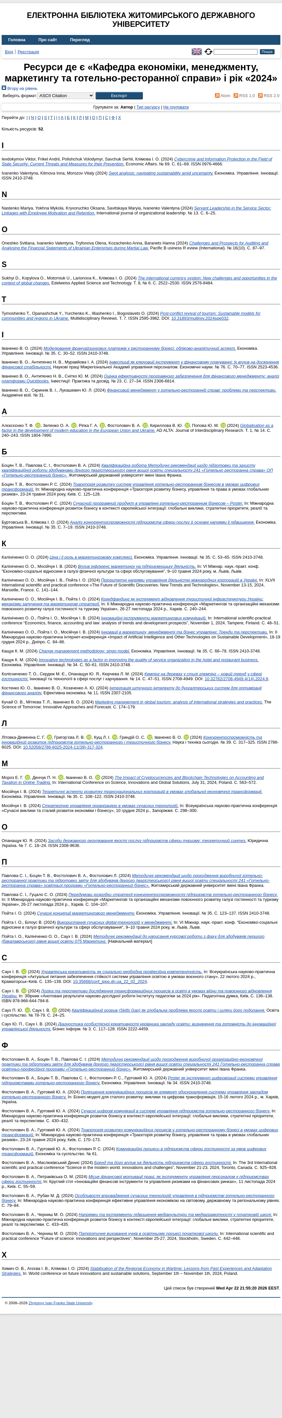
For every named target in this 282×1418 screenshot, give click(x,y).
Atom (221, 95)
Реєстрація (28, 51)
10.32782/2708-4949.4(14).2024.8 (236, 678)
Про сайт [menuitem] (48, 39)
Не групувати (176, 107)
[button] (119, 95)
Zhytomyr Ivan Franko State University (61, 1303)
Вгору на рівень (20, 88)
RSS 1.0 (243, 95)
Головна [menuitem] (16, 39)
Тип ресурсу (148, 107)
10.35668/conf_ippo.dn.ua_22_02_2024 (110, 981)
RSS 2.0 (267, 95)
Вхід (9, 51)
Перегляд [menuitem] (80, 39)
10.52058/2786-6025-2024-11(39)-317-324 (62, 747)
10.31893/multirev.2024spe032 (199, 318)
